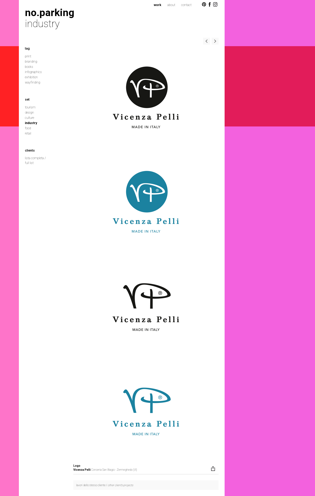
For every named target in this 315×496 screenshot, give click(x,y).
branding (31, 61)
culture (29, 118)
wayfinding (32, 82)
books (29, 67)
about (171, 5)
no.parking (49, 12)
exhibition (31, 77)
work (157, 5)
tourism (30, 107)
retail (28, 133)
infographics (33, 72)
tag (27, 48)
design (29, 112)
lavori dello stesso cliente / (104, 485)
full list (29, 163)
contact (186, 5)
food (28, 128)
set (27, 99)
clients (30, 150)
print (28, 56)
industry (31, 123)
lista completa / (35, 158)
